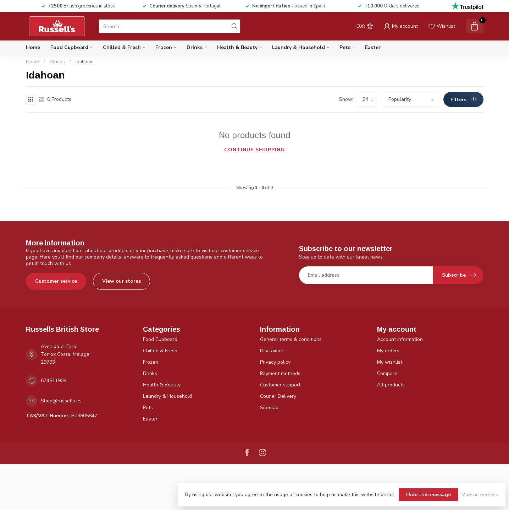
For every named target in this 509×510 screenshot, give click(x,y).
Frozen (163, 47)
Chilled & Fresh (122, 47)
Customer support (280, 384)
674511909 (53, 380)
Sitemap (269, 407)
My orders (388, 350)
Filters (463, 99)
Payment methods (280, 373)
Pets (344, 47)
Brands (57, 62)
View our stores (121, 281)
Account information (400, 339)
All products (391, 384)
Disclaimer (271, 350)
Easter (373, 47)
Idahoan (84, 62)
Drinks (195, 47)
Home (33, 47)
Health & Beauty (237, 47)
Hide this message (428, 494)
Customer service (56, 281)
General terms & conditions (291, 339)
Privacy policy (275, 362)
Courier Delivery (278, 396)
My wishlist (389, 362)
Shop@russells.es (61, 400)
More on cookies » (479, 495)
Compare (387, 373)
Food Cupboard (69, 47)
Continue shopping (254, 149)
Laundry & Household (298, 47)
